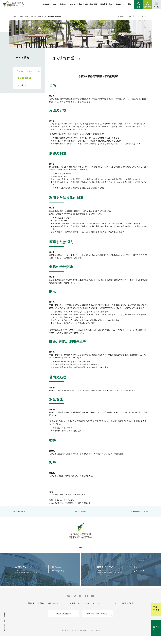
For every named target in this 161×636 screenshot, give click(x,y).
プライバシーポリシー (38, 17)
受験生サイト (158, 602)
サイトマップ (111, 603)
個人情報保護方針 (24, 78)
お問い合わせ (53, 603)
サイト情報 (24, 17)
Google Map (59, 571)
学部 (54, 4)
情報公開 (31, 603)
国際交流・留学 (106, 4)
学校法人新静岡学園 (63, 614)
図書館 (118, 4)
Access (58, 567)
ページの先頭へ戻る (138, 511)
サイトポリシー (22, 85)
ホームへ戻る (20, 511)
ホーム (15, 17)
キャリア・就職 (76, 4)
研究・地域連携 (91, 4)
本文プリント (143, 16)
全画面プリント (125, 16)
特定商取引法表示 (126, 603)
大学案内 (46, 4)
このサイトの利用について (72, 603)
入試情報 (127, 4)
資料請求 (158, 625)
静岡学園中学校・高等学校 (97, 614)
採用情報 (41, 603)
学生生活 (63, 4)
